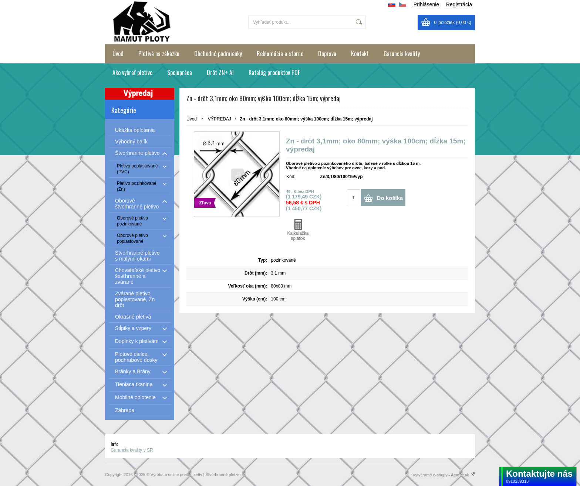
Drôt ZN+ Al (220, 72)
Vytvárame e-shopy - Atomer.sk (444, 475)
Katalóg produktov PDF (274, 72)
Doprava (327, 53)
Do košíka (390, 198)
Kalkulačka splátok (298, 230)
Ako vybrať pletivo (132, 72)
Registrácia (459, 4)
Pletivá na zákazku (158, 53)
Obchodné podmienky (218, 53)
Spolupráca (179, 72)
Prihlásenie (426, 4)
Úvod (118, 53)
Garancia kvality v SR (132, 450)
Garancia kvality (402, 53)
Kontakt (360, 53)
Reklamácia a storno (280, 53)
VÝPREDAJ (219, 119)
